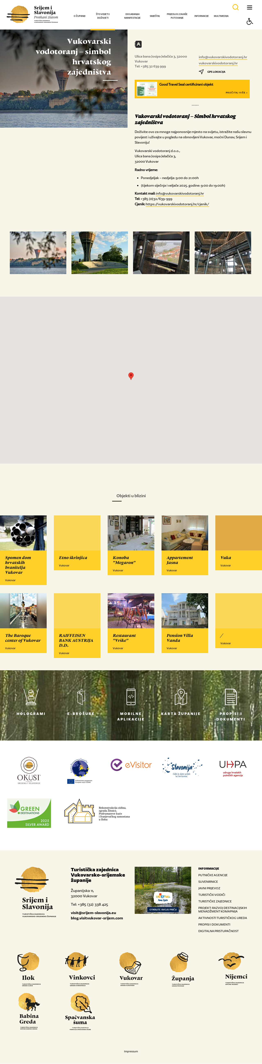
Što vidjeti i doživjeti (103, 16)
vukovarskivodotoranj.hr (218, 63)
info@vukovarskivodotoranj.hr (223, 57)
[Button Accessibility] (249, 28)
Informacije (201, 16)
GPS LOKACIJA (212, 71)
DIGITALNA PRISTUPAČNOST (218, 931)
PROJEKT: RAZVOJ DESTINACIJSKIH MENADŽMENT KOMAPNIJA (222, 909)
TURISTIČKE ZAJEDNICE (215, 901)
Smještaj (155, 16)
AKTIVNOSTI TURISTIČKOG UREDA (222, 918)
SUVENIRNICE (208, 882)
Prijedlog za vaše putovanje (177, 16)
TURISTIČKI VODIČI (211, 895)
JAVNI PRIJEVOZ (209, 888)
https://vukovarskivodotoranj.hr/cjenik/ (177, 204)
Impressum (131, 1051)
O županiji (79, 16)
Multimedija (221, 16)
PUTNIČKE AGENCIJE (213, 875)
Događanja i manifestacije (132, 16)
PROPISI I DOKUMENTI (214, 925)
